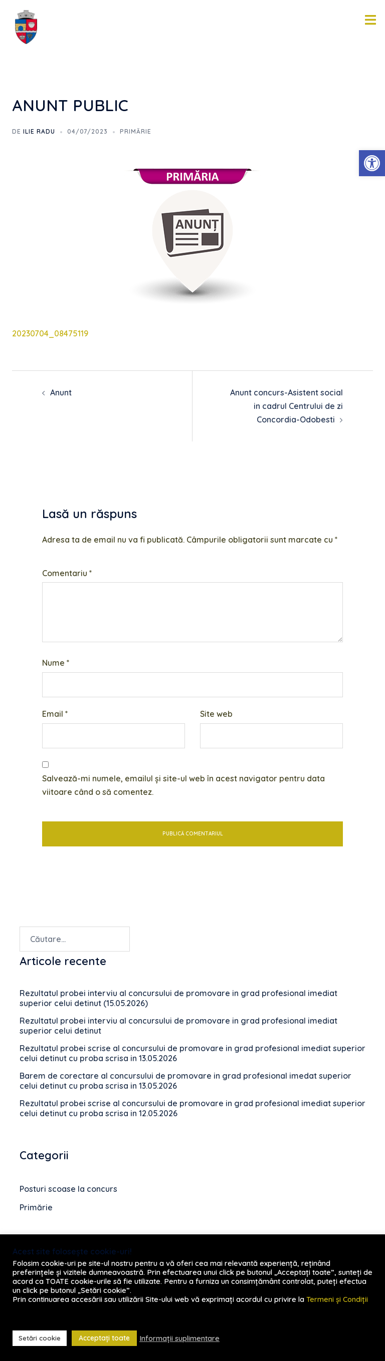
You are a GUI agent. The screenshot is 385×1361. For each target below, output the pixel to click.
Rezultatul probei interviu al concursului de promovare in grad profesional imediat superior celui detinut (178, 1026)
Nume (56, 663)
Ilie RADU (39, 131)
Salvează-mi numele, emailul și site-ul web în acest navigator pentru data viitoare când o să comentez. (183, 785)
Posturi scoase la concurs (68, 1189)
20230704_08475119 (50, 333)
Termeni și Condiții (337, 1299)
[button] (372, 163)
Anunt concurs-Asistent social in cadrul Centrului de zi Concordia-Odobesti (286, 405)
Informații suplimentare (179, 1338)
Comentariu (67, 573)
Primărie (135, 131)
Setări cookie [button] (40, 1338)
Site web (216, 714)
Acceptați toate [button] (104, 1337)
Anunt (61, 392)
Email (55, 714)
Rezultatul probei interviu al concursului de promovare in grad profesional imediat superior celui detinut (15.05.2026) (178, 998)
